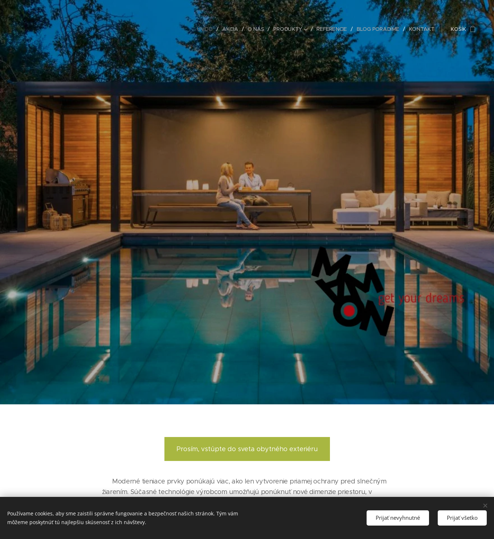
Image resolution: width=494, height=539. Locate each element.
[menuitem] (208, 29)
